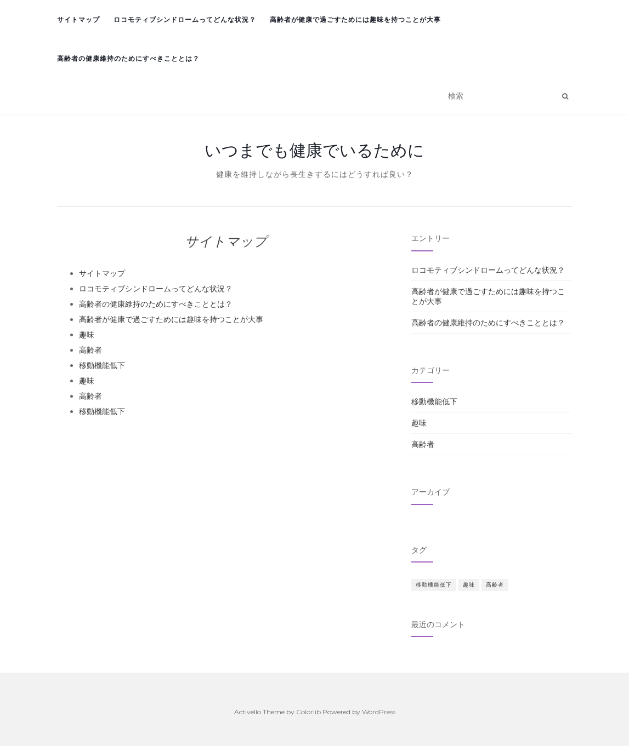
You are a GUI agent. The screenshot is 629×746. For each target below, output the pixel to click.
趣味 (86, 335)
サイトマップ (78, 19)
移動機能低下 (102, 365)
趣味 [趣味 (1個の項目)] (469, 584)
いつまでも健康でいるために (314, 150)
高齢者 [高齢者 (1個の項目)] (495, 584)
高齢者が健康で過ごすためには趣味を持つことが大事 (355, 19)
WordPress (378, 712)
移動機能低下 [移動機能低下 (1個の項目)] (434, 584)
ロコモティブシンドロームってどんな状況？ (185, 19)
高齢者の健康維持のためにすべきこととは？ (128, 58)
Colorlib (308, 712)
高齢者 (90, 350)
